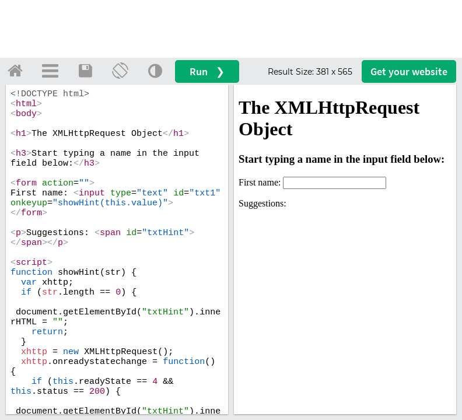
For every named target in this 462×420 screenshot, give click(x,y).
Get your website (408, 71)
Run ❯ (207, 71)
